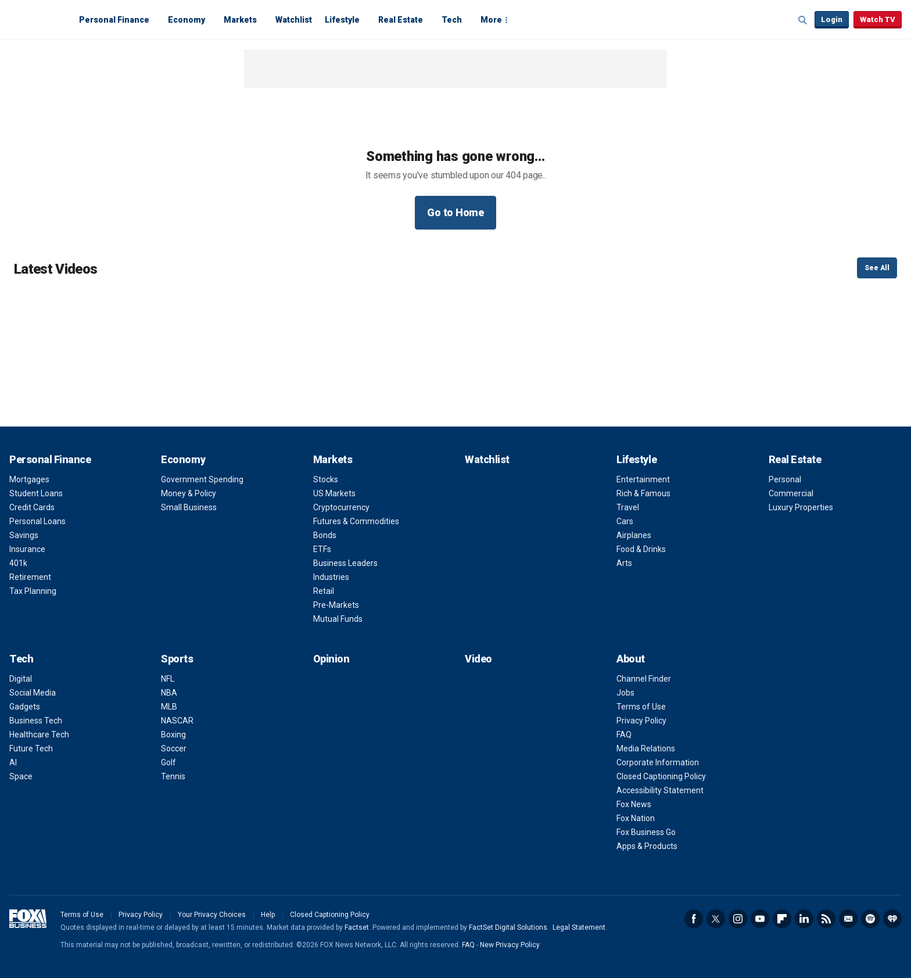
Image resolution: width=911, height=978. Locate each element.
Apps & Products (646, 846)
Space (21, 776)
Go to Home (455, 212)
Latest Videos (55, 269)
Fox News (633, 804)
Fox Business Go (646, 832)
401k (18, 563)
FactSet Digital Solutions (508, 927)
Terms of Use (641, 706)
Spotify (870, 918)
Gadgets (24, 706)
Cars (624, 521)
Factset (357, 927)
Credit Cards (32, 507)
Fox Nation (635, 818)
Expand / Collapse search (803, 20)
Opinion (331, 659)
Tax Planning (32, 591)
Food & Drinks (641, 549)
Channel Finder (643, 678)
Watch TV (877, 19)
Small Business (189, 507)
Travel (627, 507)
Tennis (173, 776)
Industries (331, 577)
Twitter (715, 918)
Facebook (693, 918)
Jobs (625, 692)
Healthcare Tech (39, 734)
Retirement (30, 577)
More (491, 19)
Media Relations (645, 748)
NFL (167, 678)
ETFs (322, 549)
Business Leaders (345, 563)
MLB (169, 706)
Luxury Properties (801, 507)
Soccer (173, 748)
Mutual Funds (338, 619)
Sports (177, 659)
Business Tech (35, 720)
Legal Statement (579, 927)
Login (831, 19)
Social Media (32, 692)
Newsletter (848, 918)
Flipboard (782, 918)
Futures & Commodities (356, 521)
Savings (23, 535)
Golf (168, 762)
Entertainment (643, 479)
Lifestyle (342, 19)
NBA (169, 692)
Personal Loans (37, 521)
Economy (186, 19)
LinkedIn (804, 918)
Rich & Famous (643, 493)
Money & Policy (188, 493)
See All (877, 268)
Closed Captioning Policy (661, 776)
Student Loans (36, 493)
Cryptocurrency (341, 507)
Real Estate (400, 19)
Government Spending (202, 479)
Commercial (791, 493)
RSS (826, 918)
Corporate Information (657, 762)
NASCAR (177, 720)
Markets (240, 19)
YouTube (760, 918)
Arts (624, 563)
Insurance (27, 549)
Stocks (325, 479)
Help (268, 915)
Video (478, 659)
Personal (785, 479)
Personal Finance (114, 19)
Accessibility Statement (660, 790)
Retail (323, 591)
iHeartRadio (892, 918)
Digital (20, 678)
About (630, 659)
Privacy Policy (641, 720)
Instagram (738, 918)
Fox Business (37, 19)
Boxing (173, 734)
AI (13, 762)
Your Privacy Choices (212, 915)
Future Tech (31, 748)
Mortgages (29, 479)
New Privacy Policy (510, 945)
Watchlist (293, 19)
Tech (452, 19)
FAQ (624, 734)
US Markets (334, 493)
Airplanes (633, 535)
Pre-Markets (336, 605)
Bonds (324, 535)
